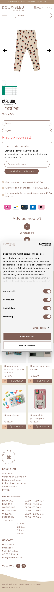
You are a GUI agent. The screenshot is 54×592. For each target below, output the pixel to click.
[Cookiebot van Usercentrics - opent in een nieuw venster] (39, 244)
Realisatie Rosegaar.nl (11, 588)
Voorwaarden (9, 486)
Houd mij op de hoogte (21, 171)
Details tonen (39, 328)
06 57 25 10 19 (10, 554)
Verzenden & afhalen (14, 476)
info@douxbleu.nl (12, 557)
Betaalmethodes (11, 480)
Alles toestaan (27, 336)
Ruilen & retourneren (14, 483)
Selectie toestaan (27, 345)
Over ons (7, 473)
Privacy (6, 490)
